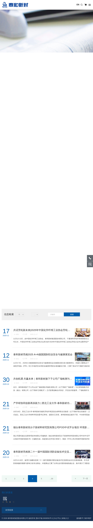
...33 (53, 486)
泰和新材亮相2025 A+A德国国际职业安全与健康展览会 (42, 356)
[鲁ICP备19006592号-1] (45, 525)
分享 (24, 335)
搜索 (72, 314)
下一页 (85, 486)
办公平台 (57, 525)
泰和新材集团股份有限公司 (18, 525)
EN (78, 5)
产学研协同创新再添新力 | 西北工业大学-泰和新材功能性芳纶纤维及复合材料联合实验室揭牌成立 (42, 407)
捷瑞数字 (79, 525)
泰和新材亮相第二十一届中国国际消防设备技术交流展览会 (42, 458)
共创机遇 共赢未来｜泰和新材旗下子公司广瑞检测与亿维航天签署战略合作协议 (42, 381)
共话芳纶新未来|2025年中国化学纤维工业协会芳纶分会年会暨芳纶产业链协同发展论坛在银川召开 (42, 330)
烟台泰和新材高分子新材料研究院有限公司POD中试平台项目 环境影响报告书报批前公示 (51, 432)
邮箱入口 (65, 525)
